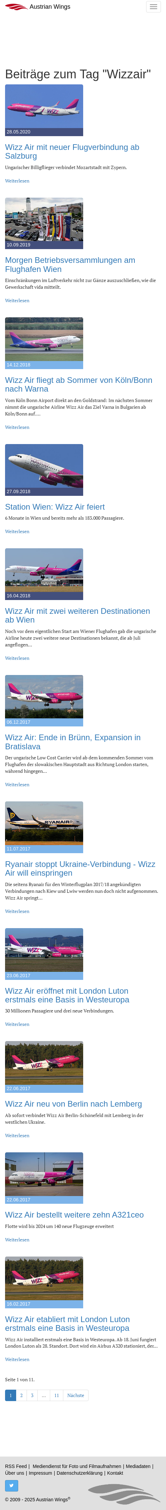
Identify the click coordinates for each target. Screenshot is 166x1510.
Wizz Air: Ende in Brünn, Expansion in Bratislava (73, 742)
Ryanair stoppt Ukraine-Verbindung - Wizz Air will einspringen (80, 868)
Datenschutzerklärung (79, 1473)
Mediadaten (138, 1466)
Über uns (14, 1473)
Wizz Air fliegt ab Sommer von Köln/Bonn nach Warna (79, 384)
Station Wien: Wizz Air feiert (55, 506)
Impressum (40, 1473)
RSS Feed (16, 1466)
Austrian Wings (37, 6)
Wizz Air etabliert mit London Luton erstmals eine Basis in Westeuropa (67, 1324)
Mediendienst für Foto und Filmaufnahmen (77, 1466)
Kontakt (115, 1473)
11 (56, 1395)
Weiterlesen (17, 180)
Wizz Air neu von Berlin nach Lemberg (73, 1103)
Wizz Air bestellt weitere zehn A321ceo (74, 1214)
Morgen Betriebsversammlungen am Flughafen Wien (70, 264)
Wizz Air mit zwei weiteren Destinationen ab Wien (77, 615)
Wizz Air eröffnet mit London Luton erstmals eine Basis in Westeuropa (67, 995)
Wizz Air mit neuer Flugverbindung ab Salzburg (72, 151)
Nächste (75, 1395)
